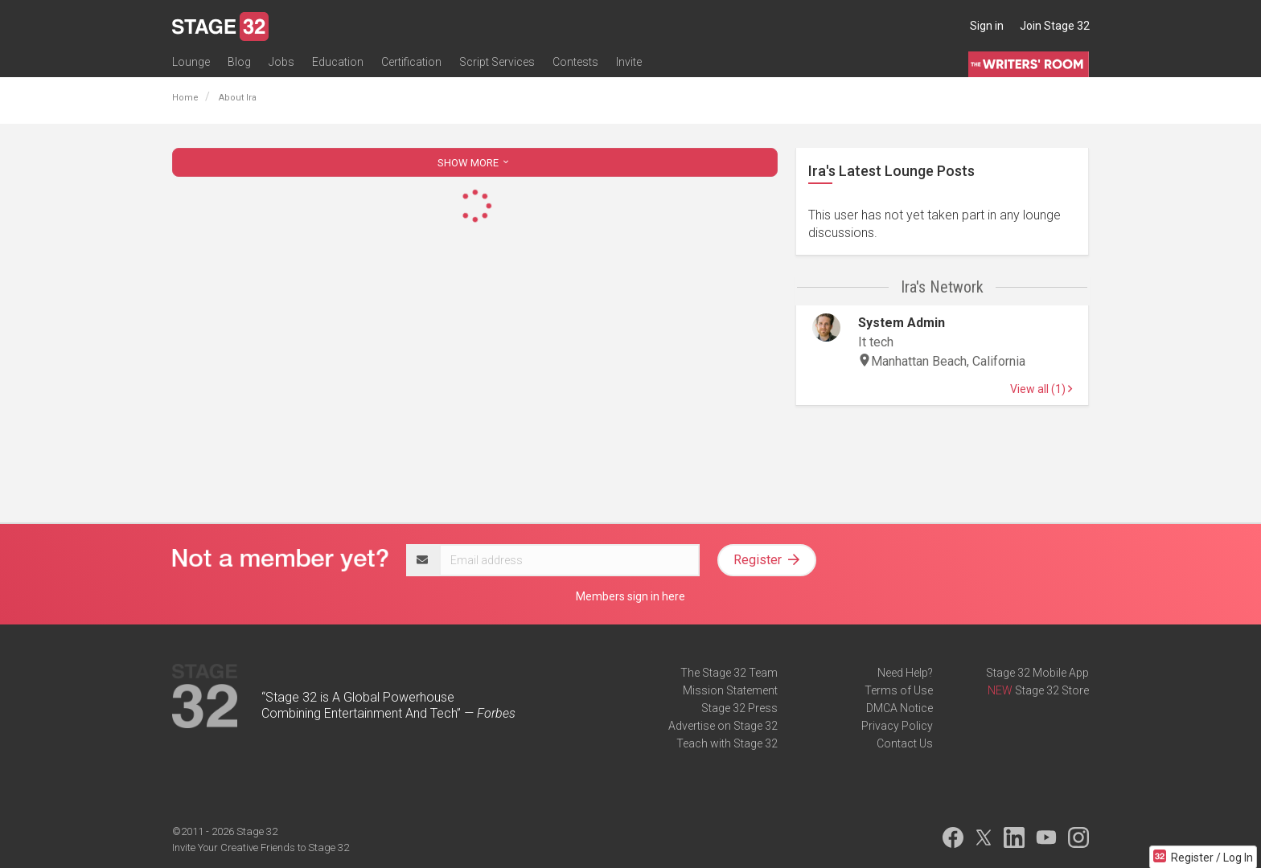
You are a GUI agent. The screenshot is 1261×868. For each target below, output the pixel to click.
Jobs (281, 61)
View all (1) (1041, 389)
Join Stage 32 (1055, 25)
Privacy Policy (897, 725)
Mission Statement (730, 690)
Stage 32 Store (1052, 690)
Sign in (987, 25)
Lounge (191, 61)
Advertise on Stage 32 (723, 725)
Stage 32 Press (739, 708)
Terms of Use (899, 690)
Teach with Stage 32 (727, 743)
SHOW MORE (474, 163)
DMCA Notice (899, 708)
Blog (239, 61)
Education (338, 61)
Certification (411, 61)
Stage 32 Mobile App (1037, 672)
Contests (575, 61)
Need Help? (905, 672)
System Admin (901, 322)
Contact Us (905, 743)
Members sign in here (630, 596)
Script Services (497, 61)
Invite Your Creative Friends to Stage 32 (260, 847)
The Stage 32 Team (729, 672)
